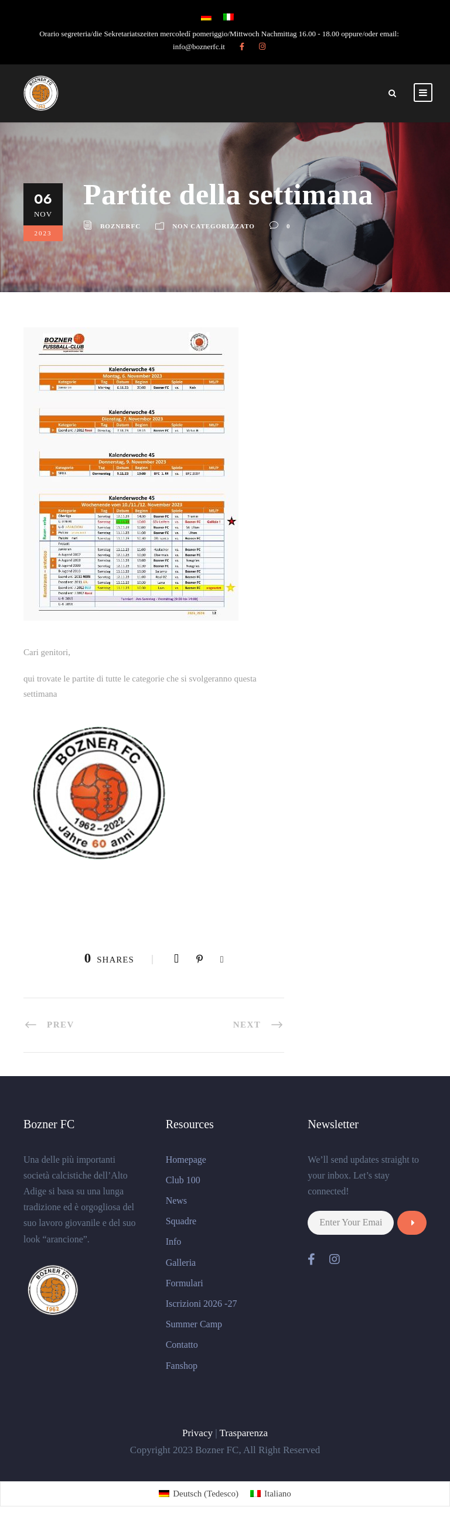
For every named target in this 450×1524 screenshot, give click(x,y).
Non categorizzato (213, 226)
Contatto (182, 1345)
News (176, 1200)
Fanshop (181, 1366)
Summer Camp (194, 1324)
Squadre (181, 1221)
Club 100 (183, 1180)
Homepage (186, 1160)
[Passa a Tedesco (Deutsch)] (198, 1494)
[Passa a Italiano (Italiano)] (270, 1494)
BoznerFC (120, 226)
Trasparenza (244, 1433)
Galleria (181, 1263)
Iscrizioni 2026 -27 (201, 1304)
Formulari (184, 1283)
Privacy (197, 1433)
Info (174, 1241)
